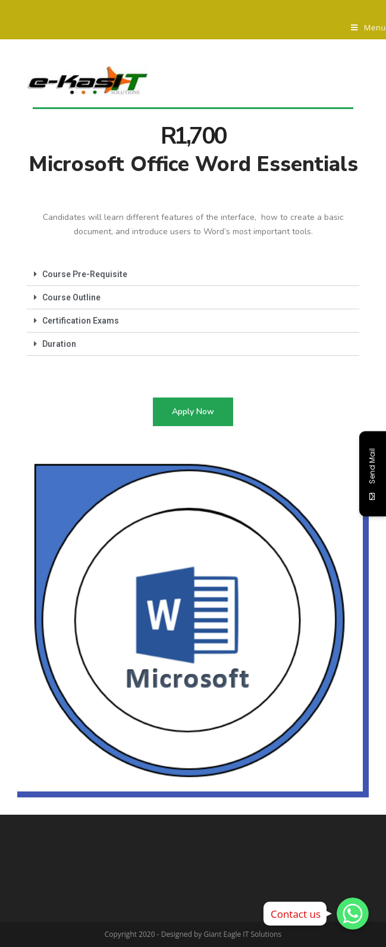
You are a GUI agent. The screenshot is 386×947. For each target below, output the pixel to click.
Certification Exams (80, 320)
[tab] (193, 274)
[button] (193, 412)
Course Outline (71, 297)
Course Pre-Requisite (84, 274)
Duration (59, 344)
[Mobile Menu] (368, 27)
